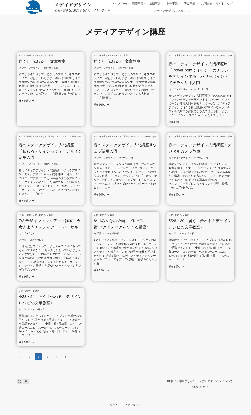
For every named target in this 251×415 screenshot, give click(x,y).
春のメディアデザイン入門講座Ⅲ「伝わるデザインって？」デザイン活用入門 (49, 157)
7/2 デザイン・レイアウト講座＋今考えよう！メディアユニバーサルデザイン (50, 233)
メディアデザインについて (216, 381)
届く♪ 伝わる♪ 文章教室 (46, 61)
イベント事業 (25, 55)
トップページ (120, 3)
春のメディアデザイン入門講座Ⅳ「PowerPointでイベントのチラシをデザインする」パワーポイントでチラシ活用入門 (199, 76)
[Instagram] (26, 381)
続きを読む (26, 101)
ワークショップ (211, 55)
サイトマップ (224, 3)
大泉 (174, 240)
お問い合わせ (199, 386)
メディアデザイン (31, 68)
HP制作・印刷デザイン (181, 381)
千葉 (24, 246)
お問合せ (206, 3)
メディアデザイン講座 (43, 55)
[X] (19, 381)
